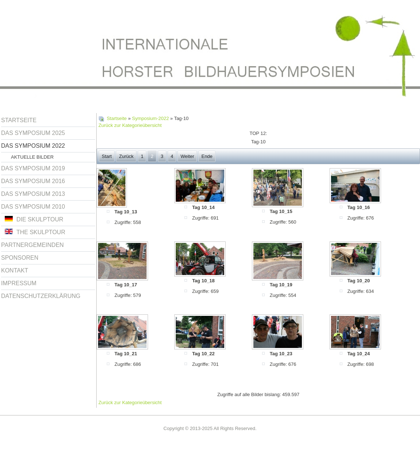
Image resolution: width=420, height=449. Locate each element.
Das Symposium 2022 (33, 146)
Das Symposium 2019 (33, 168)
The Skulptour (35, 232)
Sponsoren (19, 258)
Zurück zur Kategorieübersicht (130, 125)
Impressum (18, 283)
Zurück (126, 156)
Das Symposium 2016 (33, 181)
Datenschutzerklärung (41, 296)
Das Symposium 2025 (33, 133)
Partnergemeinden (32, 245)
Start (107, 156)
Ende (206, 156)
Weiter (187, 156)
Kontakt (14, 270)
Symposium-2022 (150, 118)
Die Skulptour (34, 219)
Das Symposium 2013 (33, 194)
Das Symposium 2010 (33, 207)
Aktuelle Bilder (32, 157)
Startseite (18, 120)
